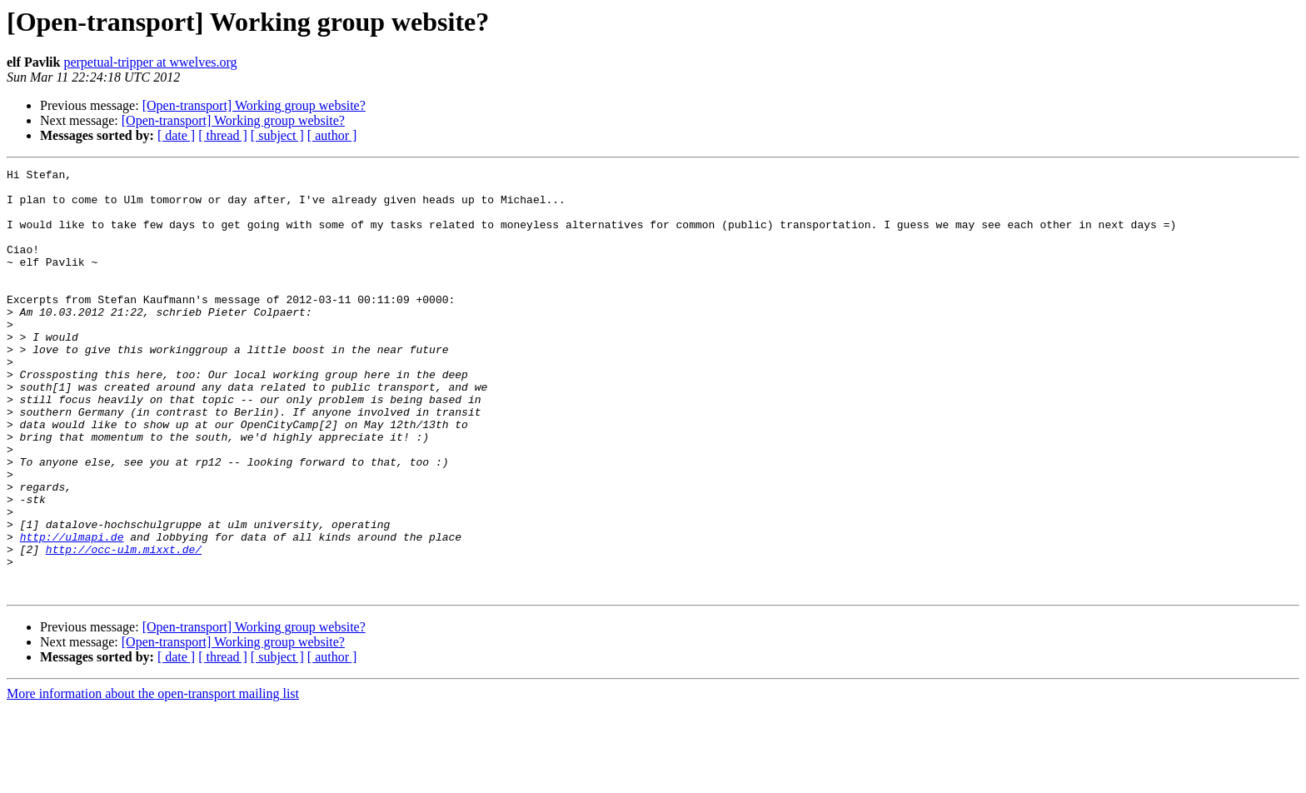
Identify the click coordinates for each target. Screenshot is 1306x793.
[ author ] (332, 135)
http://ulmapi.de (72, 611)
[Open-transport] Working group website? (254, 105)
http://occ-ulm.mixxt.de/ (124, 626)
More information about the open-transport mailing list (153, 778)
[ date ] (176, 135)
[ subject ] (277, 135)
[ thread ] (222, 135)
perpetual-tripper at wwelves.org (150, 62)
